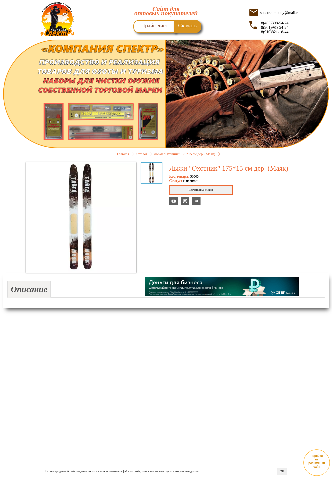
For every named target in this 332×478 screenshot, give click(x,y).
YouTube (173, 201)
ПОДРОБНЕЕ (166, 133)
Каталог (141, 154)
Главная (123, 154)
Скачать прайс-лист (201, 189)
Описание (29, 289)
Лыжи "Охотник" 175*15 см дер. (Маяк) (184, 154)
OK (282, 471)
